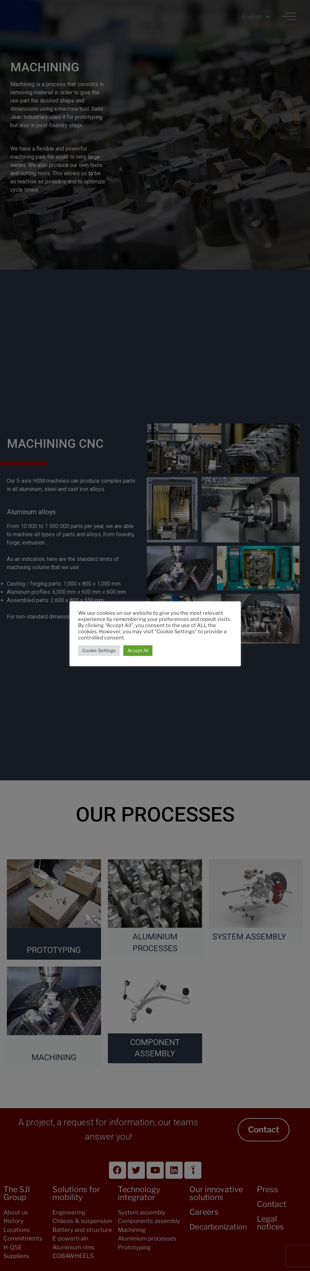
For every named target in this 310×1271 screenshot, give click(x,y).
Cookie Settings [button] (99, 650)
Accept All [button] (137, 650)
